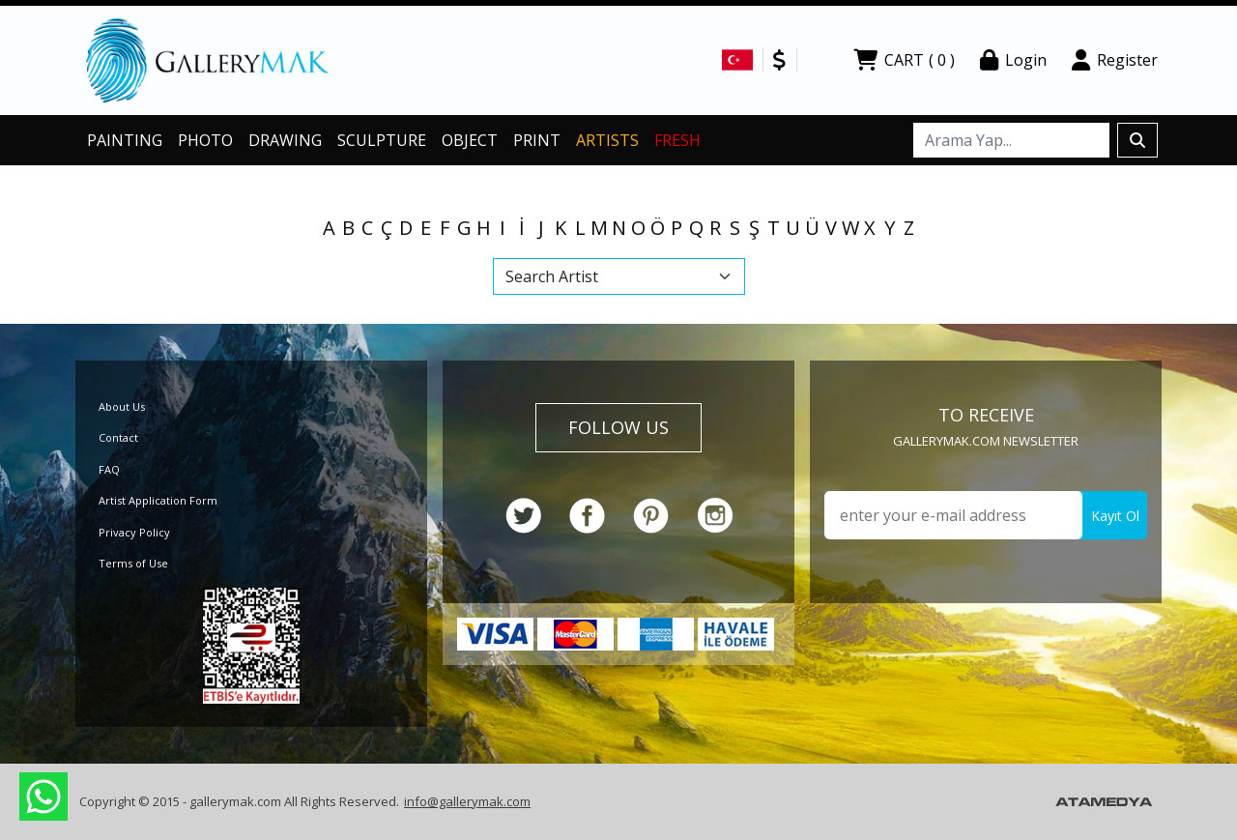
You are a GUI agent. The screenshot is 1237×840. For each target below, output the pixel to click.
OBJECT (470, 140)
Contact (118, 437)
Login (1013, 60)
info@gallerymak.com (467, 801)
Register (1115, 60)
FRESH (677, 140)
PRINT (537, 140)
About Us (122, 406)
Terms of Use (133, 563)
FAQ (109, 469)
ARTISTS (607, 140)
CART (904, 59)
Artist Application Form (158, 500)
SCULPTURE (381, 140)
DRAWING (285, 140)
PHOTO (205, 140)
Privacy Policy (134, 532)
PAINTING (124, 140)
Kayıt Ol (1115, 516)
